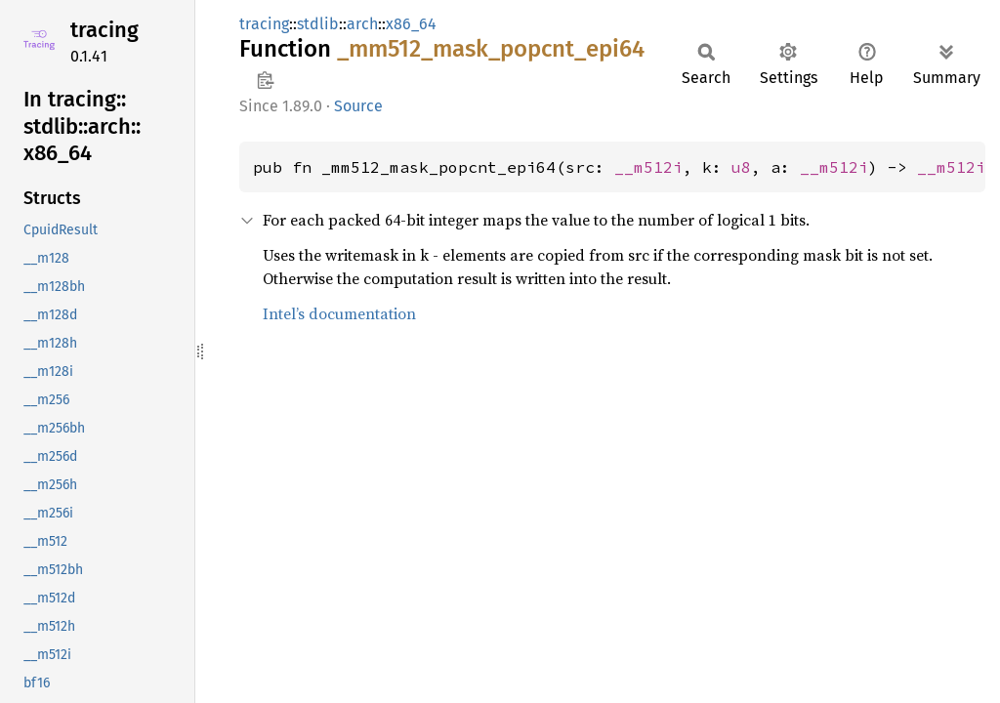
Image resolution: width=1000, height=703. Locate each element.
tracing (104, 30)
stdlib (318, 24)
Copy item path (265, 80)
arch (362, 24)
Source (358, 106)
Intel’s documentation (339, 313)
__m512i (648, 167)
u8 (741, 167)
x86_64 (411, 24)
